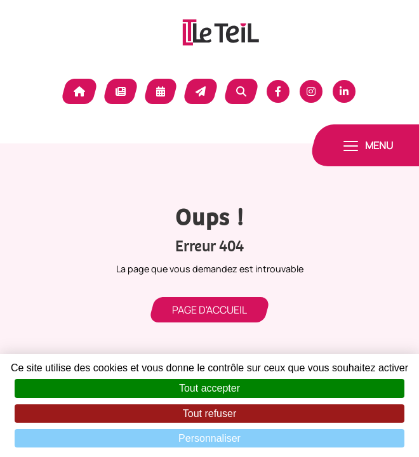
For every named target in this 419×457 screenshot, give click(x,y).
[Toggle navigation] (368, 145)
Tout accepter (209, 388)
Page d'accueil (209, 310)
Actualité (120, 91)
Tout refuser (209, 413)
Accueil (79, 91)
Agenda (160, 91)
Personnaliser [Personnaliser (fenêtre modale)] (209, 438)
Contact (200, 91)
